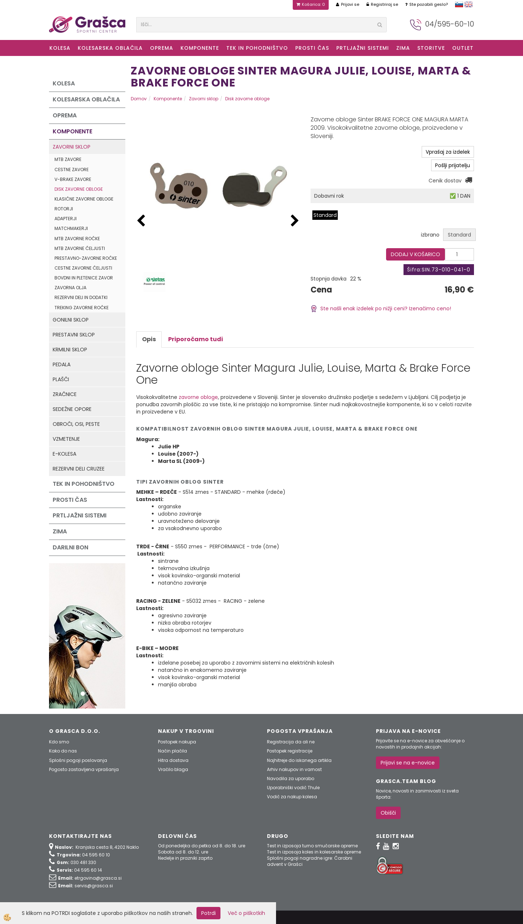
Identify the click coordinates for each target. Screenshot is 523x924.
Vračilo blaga (173, 769)
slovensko (459, 4)
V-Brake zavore (72, 179)
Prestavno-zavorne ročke (85, 258)
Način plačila (172, 751)
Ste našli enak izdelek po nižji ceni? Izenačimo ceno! (381, 308)
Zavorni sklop (71, 146)
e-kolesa (64, 453)
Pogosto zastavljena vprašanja (84, 769)
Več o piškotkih (246, 913)
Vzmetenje (66, 439)
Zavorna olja (70, 288)
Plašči (61, 379)
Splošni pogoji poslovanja (78, 760)
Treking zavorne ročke (81, 307)
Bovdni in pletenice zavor (83, 278)
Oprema (161, 48)
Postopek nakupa (177, 742)
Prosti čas (312, 48)
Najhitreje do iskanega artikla (299, 760)
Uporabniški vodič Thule (293, 787)
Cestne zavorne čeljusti (83, 268)
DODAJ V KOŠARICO (415, 254)
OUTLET (463, 48)
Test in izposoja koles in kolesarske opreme (314, 852)
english (469, 4)
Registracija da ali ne (291, 742)
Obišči (388, 812)
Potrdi (208, 913)
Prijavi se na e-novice (408, 762)
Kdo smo (59, 742)
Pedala (61, 364)
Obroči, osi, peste (76, 424)
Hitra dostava (173, 760)
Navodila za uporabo (290, 778)
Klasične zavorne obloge (83, 199)
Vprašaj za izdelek (448, 152)
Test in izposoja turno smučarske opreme (312, 846)
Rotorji (63, 209)
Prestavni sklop (74, 334)
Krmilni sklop (70, 349)
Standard (325, 215)
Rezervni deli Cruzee (79, 468)
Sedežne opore (72, 409)
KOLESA (59, 48)
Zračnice (65, 394)
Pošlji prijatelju (452, 165)
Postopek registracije (289, 751)
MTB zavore (67, 159)
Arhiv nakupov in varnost (294, 769)
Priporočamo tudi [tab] (195, 339)
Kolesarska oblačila (110, 48)
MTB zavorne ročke (77, 238)
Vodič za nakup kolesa (292, 797)
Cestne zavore (71, 169)
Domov (139, 99)
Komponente (200, 48)
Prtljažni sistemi (362, 48)
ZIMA (403, 48)
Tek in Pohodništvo (257, 48)
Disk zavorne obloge (78, 189)
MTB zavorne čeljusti (79, 248)
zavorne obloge (198, 397)
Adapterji (65, 218)
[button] (295, 221)
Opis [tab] (149, 339)
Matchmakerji (71, 228)
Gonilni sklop (71, 319)
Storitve (431, 48)
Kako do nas (63, 751)
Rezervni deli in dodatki (81, 297)
